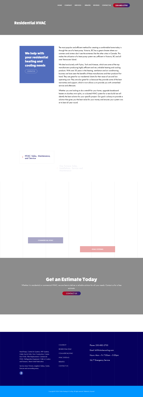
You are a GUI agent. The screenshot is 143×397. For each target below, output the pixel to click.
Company (68, 5)
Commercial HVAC (66, 353)
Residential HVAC (65, 349)
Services (78, 5)
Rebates (88, 5)
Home (60, 5)
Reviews (96, 5)
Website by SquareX (89, 391)
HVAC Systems (64, 357)
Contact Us (106, 5)
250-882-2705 (121, 5)
